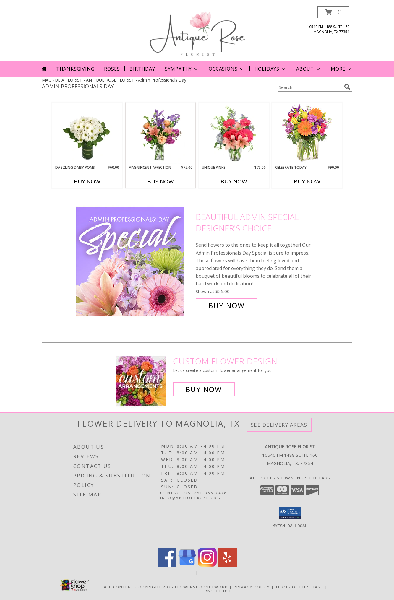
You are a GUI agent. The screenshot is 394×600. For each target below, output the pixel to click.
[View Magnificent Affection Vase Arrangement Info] (160, 134)
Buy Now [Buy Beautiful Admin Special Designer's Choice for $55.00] (226, 305)
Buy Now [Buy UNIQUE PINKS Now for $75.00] (233, 181)
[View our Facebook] (167, 565)
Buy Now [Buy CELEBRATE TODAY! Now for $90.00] (307, 181)
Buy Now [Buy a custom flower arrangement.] (204, 389)
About (308, 69)
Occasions (226, 69)
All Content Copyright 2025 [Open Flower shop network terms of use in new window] (139, 587)
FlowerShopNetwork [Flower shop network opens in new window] (201, 587)
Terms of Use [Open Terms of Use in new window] (215, 591)
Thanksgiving (75, 69)
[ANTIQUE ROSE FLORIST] (197, 33)
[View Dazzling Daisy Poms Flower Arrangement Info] (87, 134)
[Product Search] (309, 87)
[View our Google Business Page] (187, 565)
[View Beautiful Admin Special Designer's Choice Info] (134, 261)
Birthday (142, 69)
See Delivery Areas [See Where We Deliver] (279, 424)
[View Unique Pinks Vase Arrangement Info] (233, 134)
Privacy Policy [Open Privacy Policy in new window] (252, 587)
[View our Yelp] (227, 565)
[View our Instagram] (207, 565)
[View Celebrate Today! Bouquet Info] (307, 134)
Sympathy (182, 69)
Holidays (270, 69)
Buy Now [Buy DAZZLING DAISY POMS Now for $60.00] (87, 181)
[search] (347, 87)
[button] (333, 12)
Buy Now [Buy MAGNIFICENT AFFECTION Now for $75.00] (160, 181)
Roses (112, 69)
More (341, 69)
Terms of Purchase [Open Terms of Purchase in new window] (299, 587)
